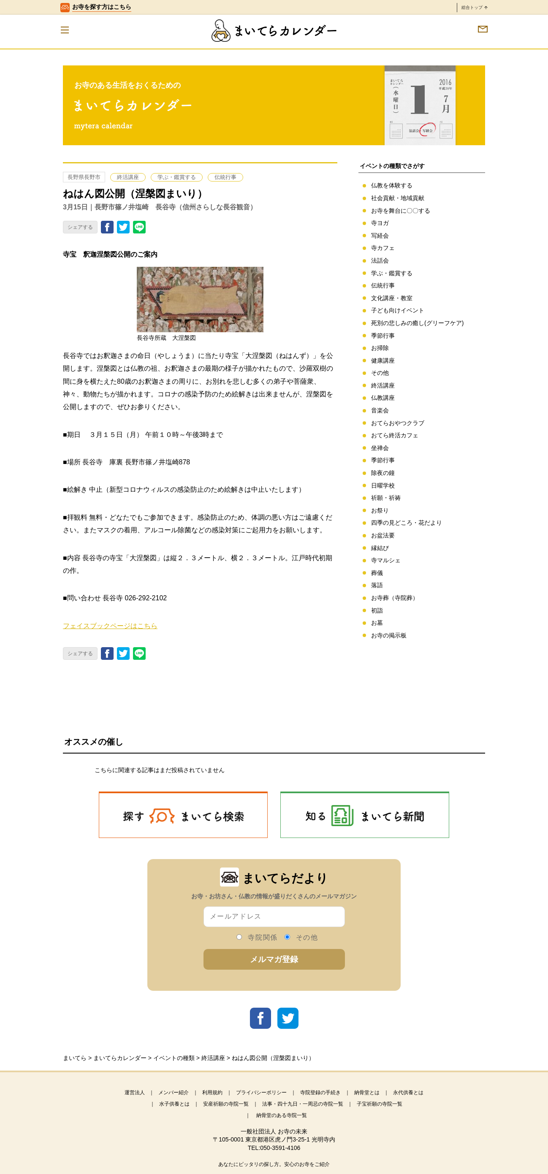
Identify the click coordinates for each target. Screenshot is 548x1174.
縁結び (380, 548)
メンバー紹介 (173, 1092)
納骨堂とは (367, 1092)
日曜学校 (383, 485)
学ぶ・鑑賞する (176, 177)
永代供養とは (408, 1092)
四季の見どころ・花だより (406, 522)
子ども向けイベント (397, 310)
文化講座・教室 (391, 298)
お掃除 (380, 347)
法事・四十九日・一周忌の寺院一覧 (302, 1104)
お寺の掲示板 (389, 635)
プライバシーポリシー (261, 1092)
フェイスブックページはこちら (110, 625)
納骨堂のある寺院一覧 (281, 1115)
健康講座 (383, 360)
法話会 (380, 260)
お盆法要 (383, 535)
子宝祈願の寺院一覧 (379, 1104)
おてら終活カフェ (394, 435)
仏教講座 (383, 397)
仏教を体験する (391, 185)
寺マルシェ (386, 560)
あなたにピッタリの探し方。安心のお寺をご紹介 (274, 1164)
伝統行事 (225, 177)
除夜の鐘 (383, 472)
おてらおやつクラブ (397, 423)
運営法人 (135, 1092)
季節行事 (383, 335)
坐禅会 (380, 448)
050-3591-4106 (280, 1147)
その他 (380, 372)
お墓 (377, 622)
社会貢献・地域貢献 (397, 198)
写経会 (380, 235)
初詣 (377, 610)
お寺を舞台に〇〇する (400, 210)
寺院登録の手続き (320, 1092)
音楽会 (380, 410)
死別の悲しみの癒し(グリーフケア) (417, 323)
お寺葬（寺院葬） (394, 597)
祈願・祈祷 (386, 497)
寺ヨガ (380, 223)
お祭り (380, 510)
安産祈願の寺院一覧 (226, 1104)
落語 (377, 585)
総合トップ (474, 7)
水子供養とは (174, 1104)
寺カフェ (383, 247)
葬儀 (377, 572)
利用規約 (212, 1092)
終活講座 (128, 177)
